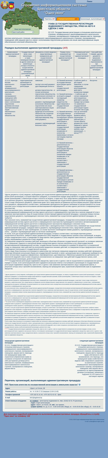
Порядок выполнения (67, 19)
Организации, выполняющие (92, 19)
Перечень (50, 19)
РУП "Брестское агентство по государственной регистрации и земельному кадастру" (41, 385)
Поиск (89, 1)
